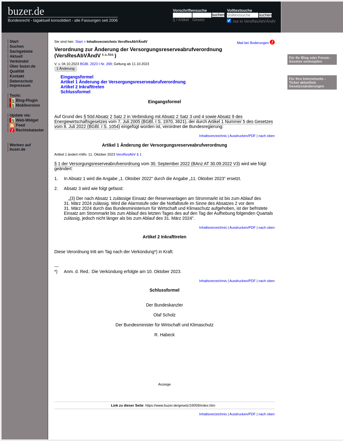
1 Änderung (65, 68)
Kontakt (17, 76)
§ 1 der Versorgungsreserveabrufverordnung (97, 163)
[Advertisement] (165, 368)
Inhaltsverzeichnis (213, 136)
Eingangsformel (77, 76)
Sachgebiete (21, 51)
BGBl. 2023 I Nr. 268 (96, 64)
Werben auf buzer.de (20, 147)
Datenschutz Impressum (21, 83)
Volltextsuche (239, 10)
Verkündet (19, 61)
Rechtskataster (30, 130)
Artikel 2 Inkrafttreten (82, 86)
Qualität (17, 71)
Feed (20, 125)
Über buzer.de (22, 66)
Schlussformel (75, 91)
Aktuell (16, 56)
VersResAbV (126, 154)
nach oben (267, 136)
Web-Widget (27, 120)
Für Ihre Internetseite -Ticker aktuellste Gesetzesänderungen (307, 82)
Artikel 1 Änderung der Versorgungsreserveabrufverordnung (123, 81)
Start (14, 41)
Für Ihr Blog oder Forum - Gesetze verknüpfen (310, 59)
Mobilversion (28, 105)
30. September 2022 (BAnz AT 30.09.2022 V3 (195, 163)
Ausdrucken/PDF (242, 136)
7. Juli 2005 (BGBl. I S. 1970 (145, 121)
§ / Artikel (181, 20)
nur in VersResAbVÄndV (254, 21)
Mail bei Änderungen (256, 43)
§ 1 (139, 154)
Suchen (17, 46)
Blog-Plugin (27, 100)
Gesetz (198, 20)
